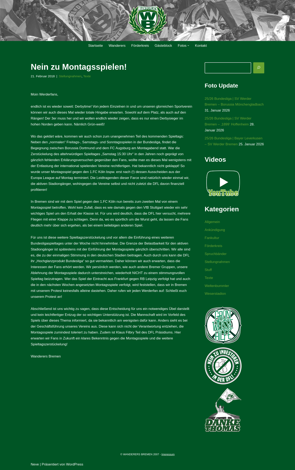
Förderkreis (140, 46)
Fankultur (212, 238)
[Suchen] (258, 67)
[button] (188, 46)
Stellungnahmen (70, 76)
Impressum (168, 454)
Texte (87, 76)
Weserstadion (215, 294)
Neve (35, 464)
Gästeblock (163, 46)
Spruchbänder (216, 254)
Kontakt (201, 46)
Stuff (208, 270)
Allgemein (212, 222)
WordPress (74, 464)
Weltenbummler (217, 286)
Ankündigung (215, 230)
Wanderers (117, 46)
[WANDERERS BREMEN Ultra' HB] (147, 20)
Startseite (95, 46)
